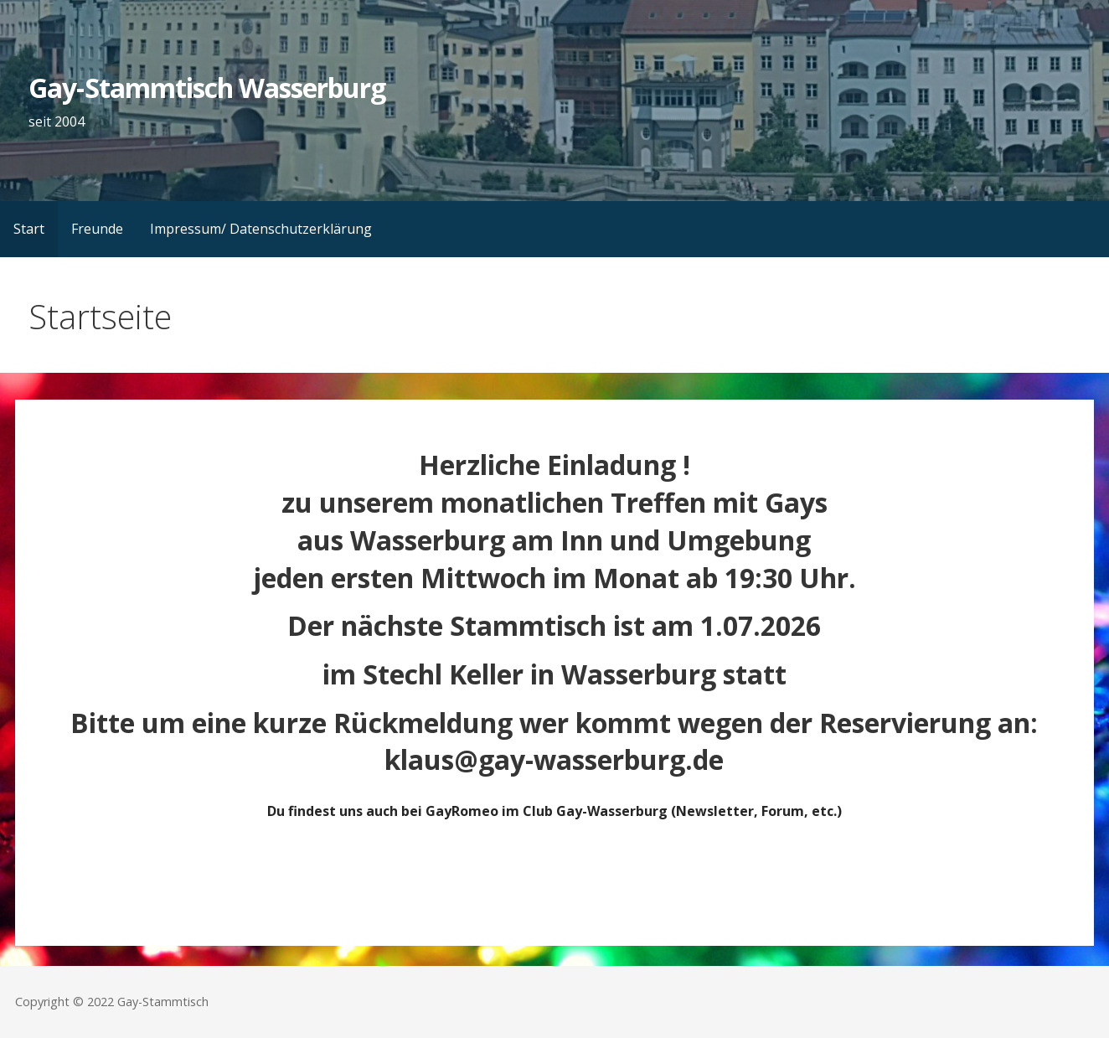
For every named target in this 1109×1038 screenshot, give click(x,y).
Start (28, 228)
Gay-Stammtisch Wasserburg (206, 88)
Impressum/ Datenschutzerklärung (261, 228)
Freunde (97, 228)
